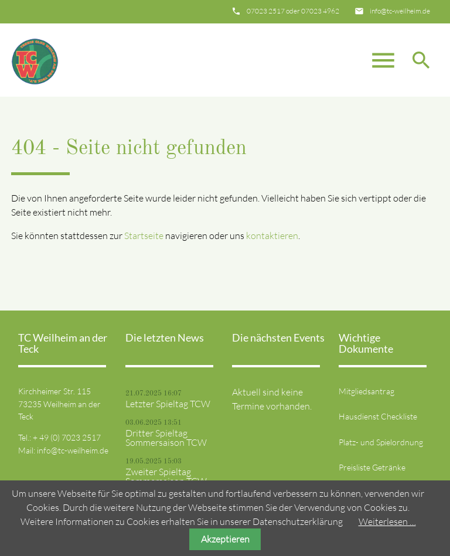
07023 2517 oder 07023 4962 (293, 10)
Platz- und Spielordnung (381, 442)
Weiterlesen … (387, 521)
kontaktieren (272, 235)
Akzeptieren (225, 539)
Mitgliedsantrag (366, 391)
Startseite (143, 235)
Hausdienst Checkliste (378, 416)
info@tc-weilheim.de (400, 10)
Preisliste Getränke (372, 467)
